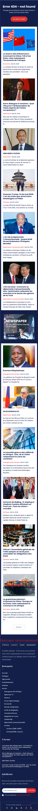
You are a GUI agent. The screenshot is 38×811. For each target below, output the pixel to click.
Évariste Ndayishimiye (13, 370)
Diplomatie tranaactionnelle (13, 247)
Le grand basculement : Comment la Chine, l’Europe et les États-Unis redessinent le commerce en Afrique (17, 602)
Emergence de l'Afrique (11, 374)
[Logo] (19, 641)
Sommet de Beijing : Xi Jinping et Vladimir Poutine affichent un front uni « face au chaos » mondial (18, 505)
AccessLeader (27, 805)
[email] (14, 790)
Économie (6, 64)
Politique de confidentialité (23, 795)
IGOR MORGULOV (11, 411)
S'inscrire (31, 790)
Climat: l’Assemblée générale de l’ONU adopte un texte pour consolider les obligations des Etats (18, 552)
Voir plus (19, 627)
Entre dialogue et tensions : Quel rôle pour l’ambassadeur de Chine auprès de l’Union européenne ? (18, 106)
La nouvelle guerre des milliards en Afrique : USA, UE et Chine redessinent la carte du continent (18, 455)
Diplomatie (7, 113)
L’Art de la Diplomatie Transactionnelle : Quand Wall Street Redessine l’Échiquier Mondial (17, 240)
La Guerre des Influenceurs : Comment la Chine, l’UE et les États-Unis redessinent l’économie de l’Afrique (17, 57)
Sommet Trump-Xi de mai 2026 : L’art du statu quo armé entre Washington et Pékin (18, 196)
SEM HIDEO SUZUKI (11, 153)
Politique (6, 202)
